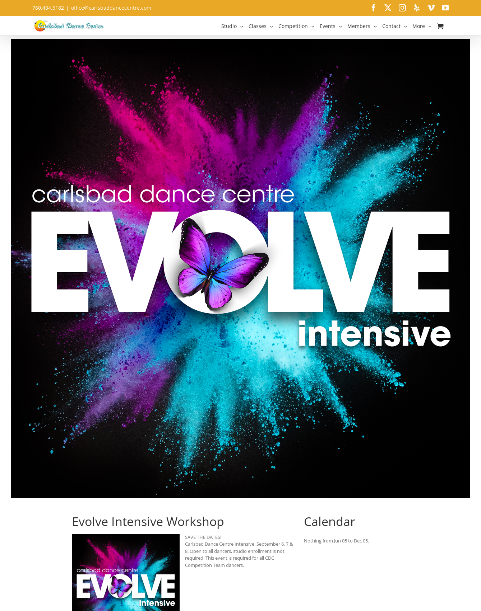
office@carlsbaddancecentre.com (111, 7)
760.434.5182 (48, 7)
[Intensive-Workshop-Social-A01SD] (240, 268)
